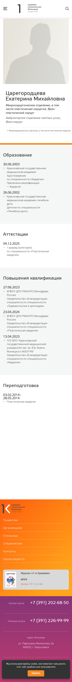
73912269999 (49, 613)
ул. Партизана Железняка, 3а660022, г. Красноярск (36, 637)
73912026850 (49, 595)
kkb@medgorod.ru (36, 655)
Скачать (24, 576)
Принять (36, 673)
